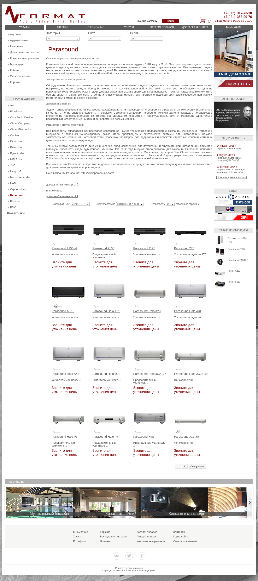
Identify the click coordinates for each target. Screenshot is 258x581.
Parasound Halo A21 (106, 311)
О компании (95, 27)
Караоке (15, 82)
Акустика (16, 34)
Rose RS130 (234, 281)
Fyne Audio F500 (236, 249)
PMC (13, 207)
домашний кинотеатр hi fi (62, 196)
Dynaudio (16, 141)
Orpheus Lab (18, 189)
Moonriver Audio (20, 177)
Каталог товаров (162, 27)
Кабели (14, 70)
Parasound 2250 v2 (65, 248)
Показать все (16, 213)
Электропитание (20, 76)
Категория (53, 33)
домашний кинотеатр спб (62, 184)
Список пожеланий (185, 541)
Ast (12, 105)
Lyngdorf (15, 171)
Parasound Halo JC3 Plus (191, 373)
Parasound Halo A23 (147, 311)
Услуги (129, 27)
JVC (12, 165)
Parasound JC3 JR (186, 436)
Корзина (105, 531)
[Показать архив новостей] (231, 177)
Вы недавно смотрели (114, 536)
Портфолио (80, 541)
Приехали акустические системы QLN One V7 (229, 159)
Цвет (91, 33)
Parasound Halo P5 (65, 436)
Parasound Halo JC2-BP (149, 373)
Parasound (17, 195)
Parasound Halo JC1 (106, 373)
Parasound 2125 (144, 248)
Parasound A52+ (63, 311)
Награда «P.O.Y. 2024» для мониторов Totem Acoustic (231, 170)
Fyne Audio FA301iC (238, 260)
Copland (15, 135)
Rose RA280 (234, 271)
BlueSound (17, 111)
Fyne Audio (17, 153)
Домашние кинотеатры (24, 52)
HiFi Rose (16, 159)
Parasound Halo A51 (65, 373)
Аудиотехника (19, 40)
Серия (134, 33)
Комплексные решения (24, 58)
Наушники (16, 46)
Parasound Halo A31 (187, 311)
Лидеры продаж (147, 536)
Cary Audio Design (21, 117)
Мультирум (17, 64)
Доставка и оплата (195, 27)
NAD (13, 183)
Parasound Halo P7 (105, 436)
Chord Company (20, 123)
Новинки (105, 541)
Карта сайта (180, 536)
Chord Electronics (21, 129)
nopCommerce (135, 568)
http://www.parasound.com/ (97, 173)
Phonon (14, 201)
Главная (62, 27)
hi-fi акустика (54, 190)
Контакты (179, 531)
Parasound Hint (143, 436)
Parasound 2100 (104, 248)
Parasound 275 (184, 248)
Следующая (197, 466)
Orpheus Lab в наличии (229, 148)
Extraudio (16, 147)
